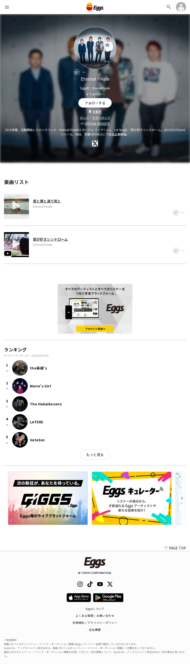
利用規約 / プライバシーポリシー (95, 623)
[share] (77, 72)
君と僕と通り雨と (47, 200)
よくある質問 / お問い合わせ (95, 616)
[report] (84, 72)
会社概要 (95, 630)
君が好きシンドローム (50, 239)
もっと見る (95, 454)
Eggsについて (95, 609)
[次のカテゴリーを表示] (182, 498)
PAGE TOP (175, 547)
